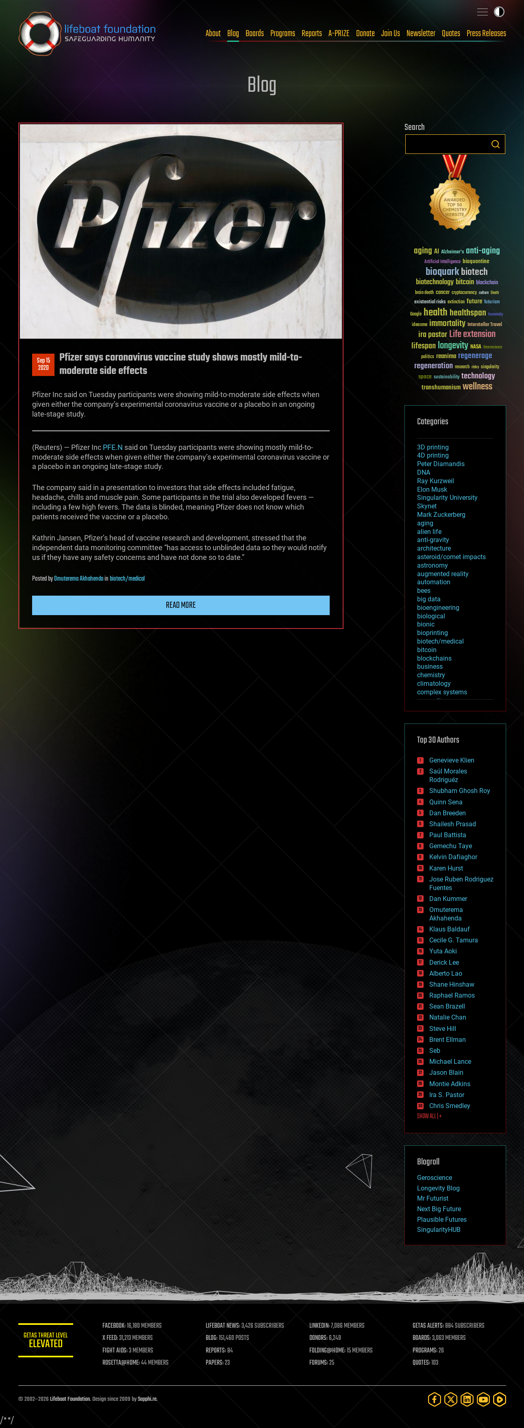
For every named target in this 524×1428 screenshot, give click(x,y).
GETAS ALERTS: (428, 1326)
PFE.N (113, 447)
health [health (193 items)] (436, 313)
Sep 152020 (43, 364)
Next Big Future (439, 1209)
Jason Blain (446, 1072)
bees (424, 590)
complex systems (442, 692)
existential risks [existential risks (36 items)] (430, 302)
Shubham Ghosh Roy (459, 791)
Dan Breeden (447, 813)
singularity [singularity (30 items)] (490, 367)
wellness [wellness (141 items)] (477, 387)
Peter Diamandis (441, 464)
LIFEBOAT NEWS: (224, 1326)
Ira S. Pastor (446, 1095)
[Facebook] (434, 1399)
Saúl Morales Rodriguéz (448, 775)
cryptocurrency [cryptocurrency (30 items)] (464, 293)
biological (431, 616)
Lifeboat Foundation (70, 1399)
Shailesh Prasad (452, 824)
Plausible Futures (442, 1219)
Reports (312, 34)
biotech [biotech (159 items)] (474, 272)
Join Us (390, 34)
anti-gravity (433, 540)
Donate (365, 34)
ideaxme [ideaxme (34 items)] (419, 325)
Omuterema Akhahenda (78, 579)
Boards (255, 34)
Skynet (427, 506)
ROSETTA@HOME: (123, 1363)
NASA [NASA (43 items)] (475, 347)
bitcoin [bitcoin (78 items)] (465, 282)
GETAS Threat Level (47, 1342)
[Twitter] (450, 1399)
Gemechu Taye (450, 846)
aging (425, 523)
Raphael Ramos (452, 995)
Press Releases (486, 34)
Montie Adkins (449, 1084)
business (430, 666)
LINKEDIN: (320, 1326)
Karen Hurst (446, 868)
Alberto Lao (445, 973)
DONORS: (319, 1338)
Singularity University (447, 497)
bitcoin (427, 650)
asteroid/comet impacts (451, 557)
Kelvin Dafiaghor (453, 857)
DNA (423, 472)
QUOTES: (422, 1363)
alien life (429, 532)
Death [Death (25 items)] (495, 293)
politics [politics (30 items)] (427, 357)
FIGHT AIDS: (117, 1351)
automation (433, 582)
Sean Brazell (447, 1006)
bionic (426, 624)
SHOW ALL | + (429, 1116)
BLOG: (213, 1338)
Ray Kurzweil (435, 481)
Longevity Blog (438, 1188)
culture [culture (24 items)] (484, 293)
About (213, 34)
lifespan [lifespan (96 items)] (423, 346)
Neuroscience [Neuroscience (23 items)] (492, 348)
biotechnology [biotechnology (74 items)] (435, 282)
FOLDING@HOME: (328, 1351)
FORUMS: (319, 1363)
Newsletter (421, 34)
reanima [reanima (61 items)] (446, 356)
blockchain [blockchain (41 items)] (487, 283)
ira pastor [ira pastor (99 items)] (432, 334)
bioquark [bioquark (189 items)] (442, 272)
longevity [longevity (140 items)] (453, 346)
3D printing (433, 447)
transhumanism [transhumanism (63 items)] (441, 387)
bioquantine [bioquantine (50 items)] (476, 261)
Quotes (451, 34)
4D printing (433, 455)
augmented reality (443, 574)
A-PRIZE (339, 34)
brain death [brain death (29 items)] (424, 293)
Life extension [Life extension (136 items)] (472, 334)
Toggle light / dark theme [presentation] (499, 11)
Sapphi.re (147, 1399)
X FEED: (112, 1338)
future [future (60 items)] (474, 301)
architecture (434, 548)
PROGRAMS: (425, 1351)
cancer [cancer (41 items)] (443, 292)
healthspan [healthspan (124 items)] (468, 313)
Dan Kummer (448, 899)
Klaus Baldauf (449, 929)
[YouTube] (483, 1399)
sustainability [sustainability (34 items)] (446, 377)
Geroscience (434, 1178)
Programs (282, 34)
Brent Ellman (447, 1039)
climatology (434, 683)
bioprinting (432, 633)
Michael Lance (450, 1061)
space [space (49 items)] (425, 376)
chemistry (431, 675)
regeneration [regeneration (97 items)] (433, 366)
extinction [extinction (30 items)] (456, 302)
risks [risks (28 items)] (475, 367)
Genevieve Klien (451, 760)
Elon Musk (432, 489)
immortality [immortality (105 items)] (447, 323)
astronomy (432, 565)
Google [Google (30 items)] (416, 314)
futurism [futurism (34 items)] (492, 302)
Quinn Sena (446, 802)
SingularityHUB (439, 1230)
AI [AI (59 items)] (436, 252)
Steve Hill (442, 1029)
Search (495, 144)
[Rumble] (499, 1399)
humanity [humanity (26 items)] (495, 314)
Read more (181, 605)
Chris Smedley (449, 1106)
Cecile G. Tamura (453, 940)
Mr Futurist (432, 1198)
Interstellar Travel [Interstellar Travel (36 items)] (484, 325)
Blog (233, 34)
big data (429, 599)
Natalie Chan (447, 1017)
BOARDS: (422, 1338)
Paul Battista (447, 835)
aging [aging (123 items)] (423, 251)
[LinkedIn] (467, 1399)
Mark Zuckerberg (441, 514)
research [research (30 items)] (462, 367)
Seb (434, 1050)
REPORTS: (217, 1351)
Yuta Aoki (443, 951)
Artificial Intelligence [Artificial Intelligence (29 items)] (442, 262)
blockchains (434, 658)
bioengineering (438, 607)
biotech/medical (127, 579)
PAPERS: (216, 1363)
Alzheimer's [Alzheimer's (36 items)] (452, 252)
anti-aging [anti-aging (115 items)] (483, 251)
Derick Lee (444, 962)
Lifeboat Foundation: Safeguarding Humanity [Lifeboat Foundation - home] (87, 33)
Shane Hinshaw (451, 984)
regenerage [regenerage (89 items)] (475, 356)
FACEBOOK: (116, 1326)
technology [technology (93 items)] (478, 376)
